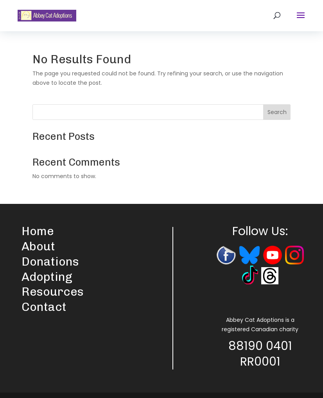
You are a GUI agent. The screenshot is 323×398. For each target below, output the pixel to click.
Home (38, 231)
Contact (44, 307)
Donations (50, 262)
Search (277, 112)
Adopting (47, 277)
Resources (53, 292)
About (38, 246)
